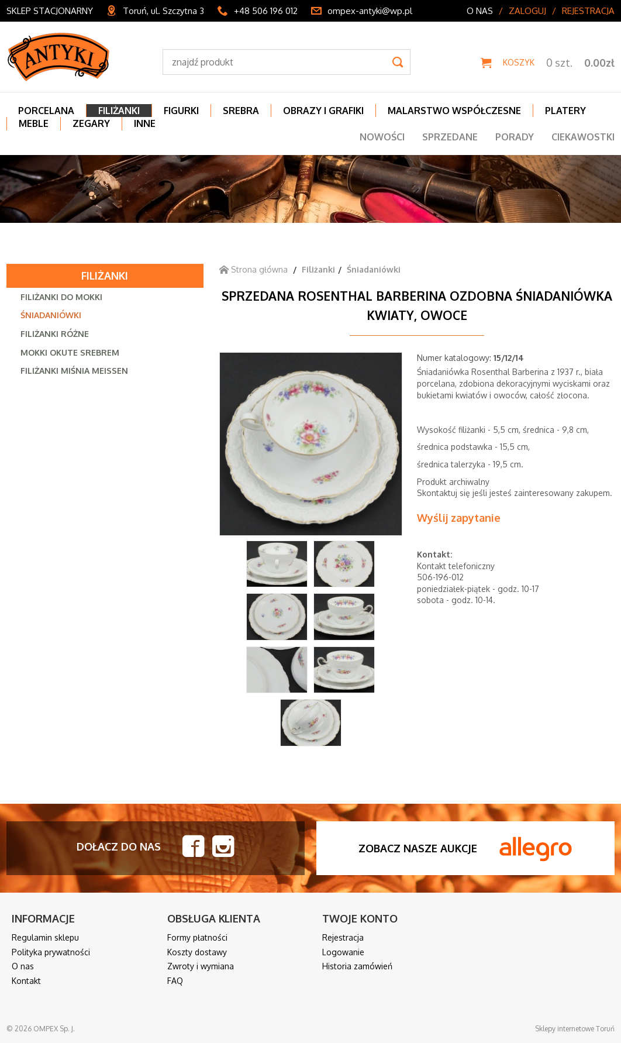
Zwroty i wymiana (200, 966)
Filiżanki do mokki (61, 297)
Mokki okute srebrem (69, 352)
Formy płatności (197, 937)
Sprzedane (450, 137)
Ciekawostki (583, 137)
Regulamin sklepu (45, 937)
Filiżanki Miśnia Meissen (74, 371)
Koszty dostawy (197, 952)
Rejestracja (588, 10)
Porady (514, 137)
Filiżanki (104, 275)
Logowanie (343, 952)
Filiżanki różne (54, 334)
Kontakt (26, 981)
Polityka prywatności (51, 952)
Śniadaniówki (50, 315)
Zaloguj (527, 10)
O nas (480, 10)
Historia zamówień (357, 966)
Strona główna (253, 269)
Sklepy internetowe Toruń (575, 1028)
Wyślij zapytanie (459, 517)
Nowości (382, 137)
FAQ (175, 981)
